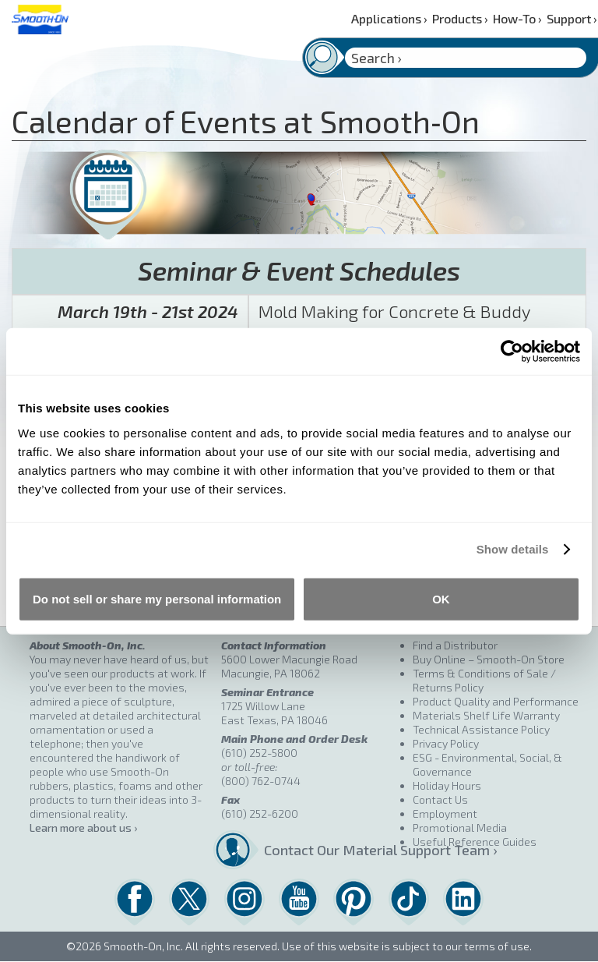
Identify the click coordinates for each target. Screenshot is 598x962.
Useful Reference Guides (474, 841)
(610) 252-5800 (259, 752)
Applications (389, 18)
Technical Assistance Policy (481, 729)
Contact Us (440, 799)
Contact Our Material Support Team (332, 849)
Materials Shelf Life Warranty (486, 715)
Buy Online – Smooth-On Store (489, 659)
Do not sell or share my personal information (157, 598)
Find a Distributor (455, 645)
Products (460, 18)
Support (572, 18)
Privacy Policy (446, 743)
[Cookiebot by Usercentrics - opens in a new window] (512, 351)
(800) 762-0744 (261, 780)
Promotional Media (460, 827)
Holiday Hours (447, 785)
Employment (445, 813)
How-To (517, 18)
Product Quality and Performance (496, 701)
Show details (513, 549)
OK (441, 598)
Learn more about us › (83, 827)
